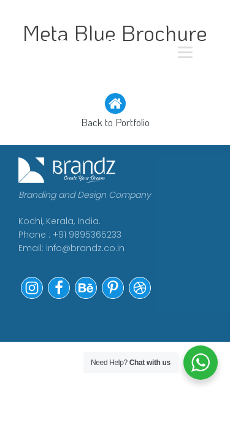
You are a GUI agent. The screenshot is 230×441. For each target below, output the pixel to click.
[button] (115, 111)
